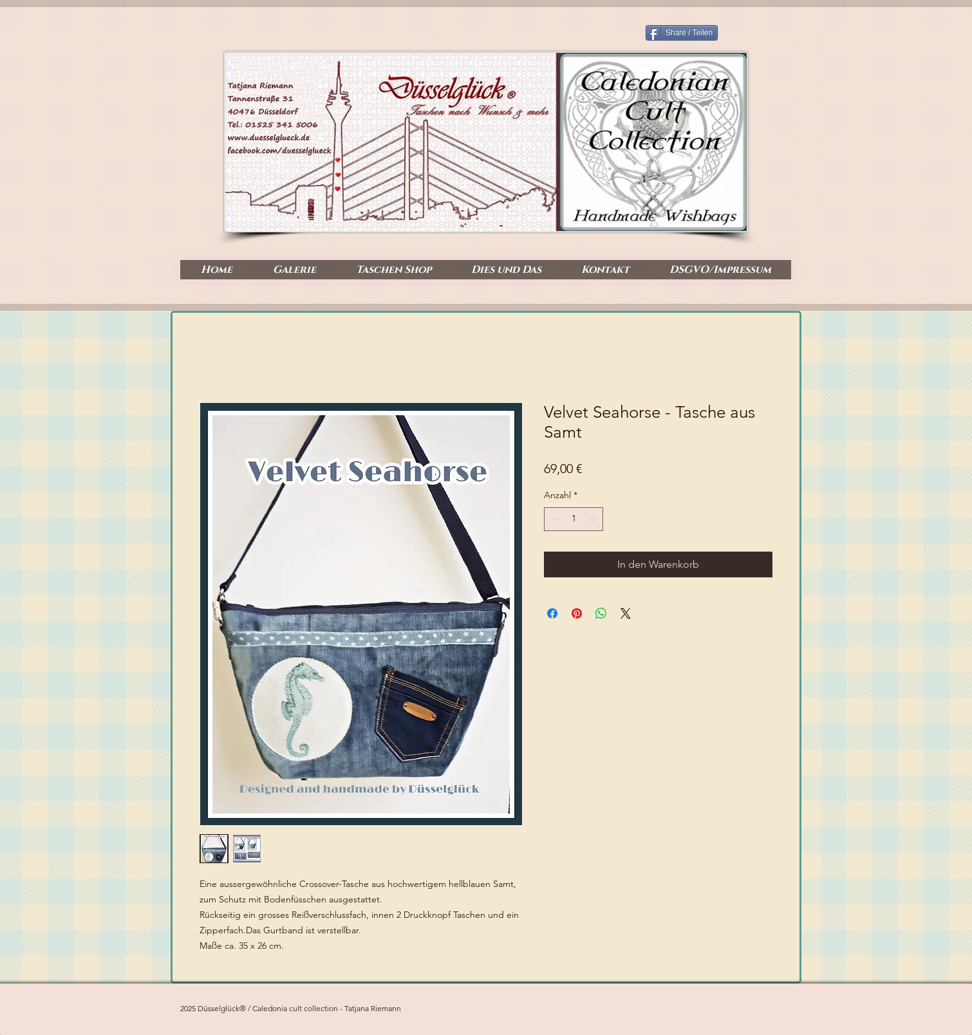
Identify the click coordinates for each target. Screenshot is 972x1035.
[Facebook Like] (740, 219)
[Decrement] (554, 519)
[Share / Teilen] (682, 33)
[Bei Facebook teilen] (552, 613)
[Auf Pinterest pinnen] (576, 613)
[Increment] (593, 519)
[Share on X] (625, 613)
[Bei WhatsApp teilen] (601, 613)
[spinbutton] (573, 519)
